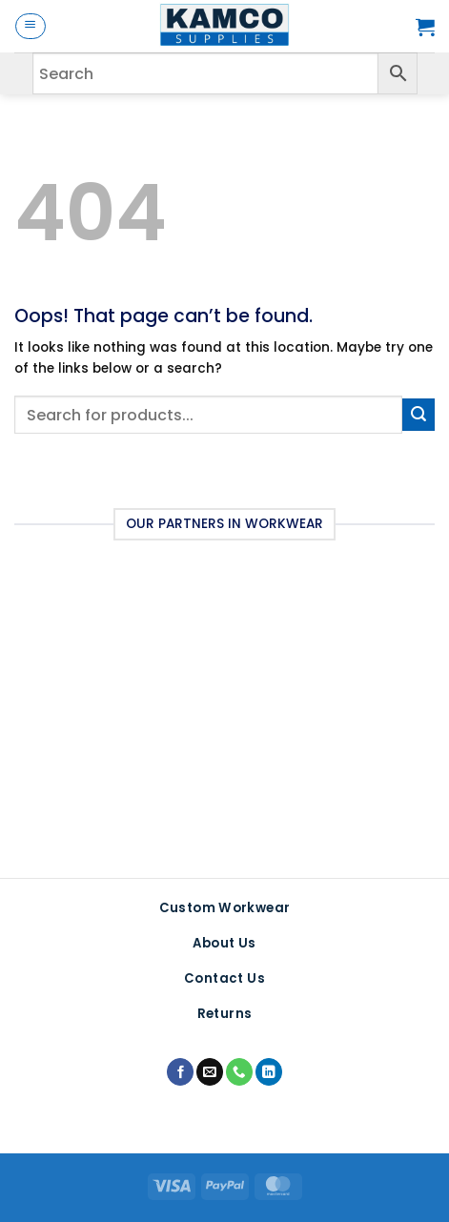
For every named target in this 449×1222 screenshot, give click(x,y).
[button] (30, 26)
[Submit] (418, 414)
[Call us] (239, 1072)
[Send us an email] (209, 1072)
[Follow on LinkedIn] (268, 1072)
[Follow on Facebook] (180, 1072)
